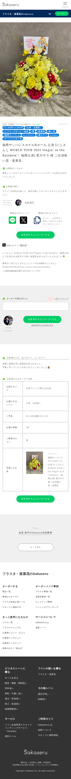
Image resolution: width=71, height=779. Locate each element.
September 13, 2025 (30, 271)
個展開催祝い (11, 709)
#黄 (32, 131)
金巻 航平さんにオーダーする (35, 235)
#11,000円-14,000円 (13, 128)
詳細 (38, 124)
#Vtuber (54, 135)
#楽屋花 (41, 131)
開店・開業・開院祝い (16, 683)
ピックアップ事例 (44, 602)
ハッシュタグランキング (47, 607)
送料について (45, 730)
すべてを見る (11, 678)
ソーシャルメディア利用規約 (47, 765)
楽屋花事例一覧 (43, 597)
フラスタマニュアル (11, 627)
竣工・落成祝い (13, 704)
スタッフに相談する (11, 607)
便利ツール (10, 736)
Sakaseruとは (42, 622)
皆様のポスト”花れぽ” (12, 648)
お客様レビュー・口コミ (13, 633)
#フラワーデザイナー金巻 (16, 131)
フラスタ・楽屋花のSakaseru (17, 14)
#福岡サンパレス (12, 135)
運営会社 (24, 762)
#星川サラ (42, 135)
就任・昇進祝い (13, 698)
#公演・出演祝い (34, 128)
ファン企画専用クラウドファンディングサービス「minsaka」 (18, 728)
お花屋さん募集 (35, 762)
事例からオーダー (10, 597)
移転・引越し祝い (14, 693)
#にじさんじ (28, 135)
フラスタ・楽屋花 (47, 674)
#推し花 (51, 131)
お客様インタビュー (11, 638)
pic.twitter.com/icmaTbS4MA (36, 267)
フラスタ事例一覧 (44, 591)
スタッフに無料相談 (48, 735)
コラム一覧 (7, 622)
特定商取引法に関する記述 (23, 765)
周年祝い (9, 688)
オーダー (62, 13)
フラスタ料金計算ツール (13, 602)
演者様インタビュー (11, 643)
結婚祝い (42, 699)
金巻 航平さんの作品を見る (42, 325)
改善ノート (41, 627)
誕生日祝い (43, 694)
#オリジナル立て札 (13, 139)
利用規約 (46, 762)
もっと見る (35, 547)
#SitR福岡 (40, 263)
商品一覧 (6, 591)
